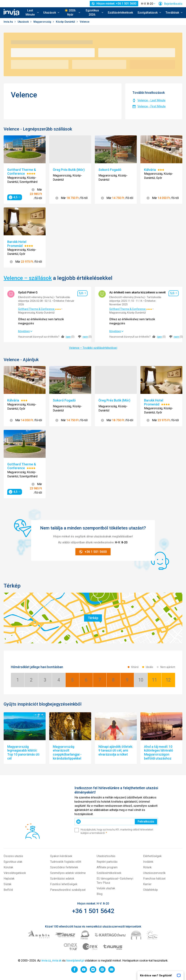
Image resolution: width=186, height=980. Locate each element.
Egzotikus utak (13, 861)
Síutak (7, 884)
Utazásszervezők (154, 873)
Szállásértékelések (120, 12)
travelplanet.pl (75, 960)
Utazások (23, 21)
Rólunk (147, 867)
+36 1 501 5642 (93, 910)
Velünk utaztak (106, 888)
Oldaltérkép (150, 889)
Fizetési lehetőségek (63, 884)
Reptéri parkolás (107, 861)
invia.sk (57, 960)
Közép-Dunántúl (66, 21)
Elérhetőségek (152, 856)
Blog (99, 894)
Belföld (8, 889)
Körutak (8, 867)
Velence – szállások (28, 278)
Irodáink (148, 861)
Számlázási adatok (62, 878)
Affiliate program (107, 867)
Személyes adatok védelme (68, 873)
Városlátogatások (15, 873)
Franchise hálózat (154, 878)
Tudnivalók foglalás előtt (65, 861)
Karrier (147, 884)
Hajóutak (9, 878)
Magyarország (42, 21)
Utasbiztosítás (106, 856)
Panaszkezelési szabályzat (68, 889)
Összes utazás (13, 856)
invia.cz (46, 960)
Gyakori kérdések (61, 856)
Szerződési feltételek (64, 867)
